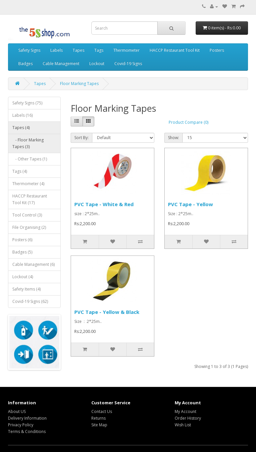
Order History (188, 418)
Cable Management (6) (33, 264)
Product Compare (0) (188, 122)
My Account (185, 411)
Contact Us (101, 411)
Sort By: (81, 137)
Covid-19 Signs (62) (30, 301)
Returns (98, 418)
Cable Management (61, 63)
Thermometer (126, 50)
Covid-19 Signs (128, 63)
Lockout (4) (22, 277)
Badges (25, 63)
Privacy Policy (20, 425)
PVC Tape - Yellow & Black (106, 312)
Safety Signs (29, 50)
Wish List (183, 425)
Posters (217, 50)
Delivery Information (27, 418)
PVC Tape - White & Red (104, 204)
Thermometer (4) (28, 183)
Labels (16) (22, 115)
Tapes (78, 50)
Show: (173, 137)
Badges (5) (22, 252)
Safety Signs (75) (27, 103)
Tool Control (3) (27, 215)
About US (17, 411)
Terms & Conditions (27, 431)
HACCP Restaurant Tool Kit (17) (29, 199)
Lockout (96, 63)
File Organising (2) (29, 227)
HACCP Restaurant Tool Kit (175, 50)
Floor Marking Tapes (79, 83)
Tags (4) (19, 171)
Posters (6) (22, 240)
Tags (98, 50)
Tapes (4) (21, 127)
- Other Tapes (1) (29, 159)
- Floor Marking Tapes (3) (28, 143)
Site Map (99, 425)
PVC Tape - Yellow (190, 204)
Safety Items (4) (26, 289)
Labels (56, 50)
